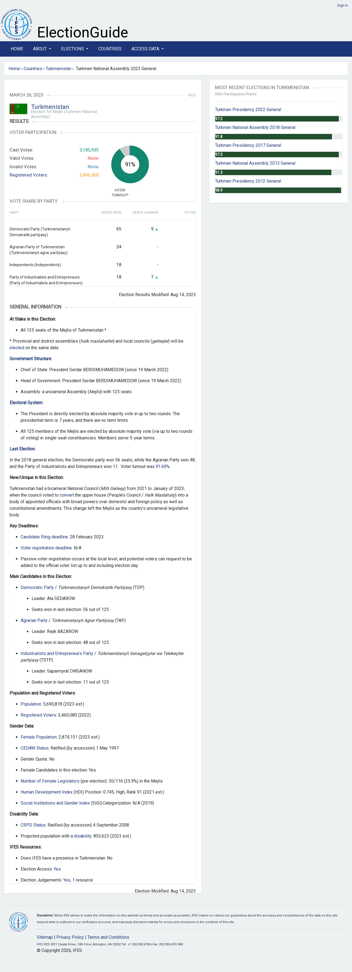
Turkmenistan (58, 68)
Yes (57, 869)
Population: (31, 704)
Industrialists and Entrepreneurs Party (57, 653)
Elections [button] (73, 48)
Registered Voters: (29, 175)
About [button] (40, 48)
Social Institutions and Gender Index (55, 803)
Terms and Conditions (108, 937)
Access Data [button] (145, 48)
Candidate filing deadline (44, 536)
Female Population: (39, 737)
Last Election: (22, 448)
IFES (40, 944)
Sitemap (45, 937)
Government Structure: (31, 358)
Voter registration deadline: (47, 547)
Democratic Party (37, 587)
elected (17, 347)
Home (17, 48)
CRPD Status (33, 825)
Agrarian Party (34, 620)
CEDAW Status (35, 748)
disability (83, 836)
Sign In (342, 5)
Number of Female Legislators (50, 781)
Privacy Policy (70, 937)
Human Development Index (47, 792)
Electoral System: (26, 402)
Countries (110, 48)
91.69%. (163, 466)
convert (67, 495)
